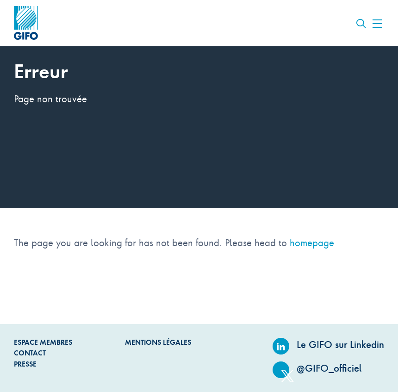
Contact (30, 352)
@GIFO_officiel (317, 368)
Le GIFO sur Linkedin (328, 344)
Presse (25, 364)
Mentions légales (158, 342)
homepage (312, 242)
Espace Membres (43, 342)
